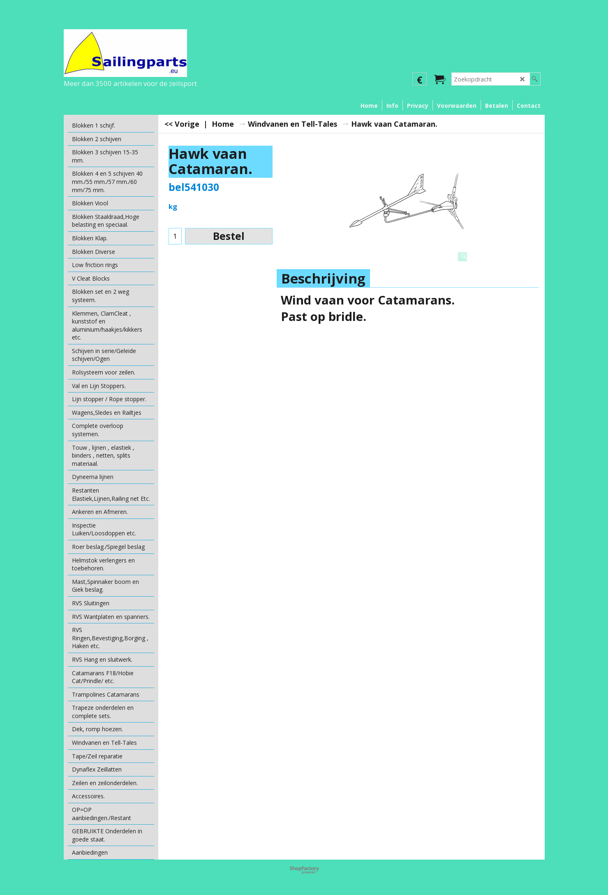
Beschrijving (323, 278)
